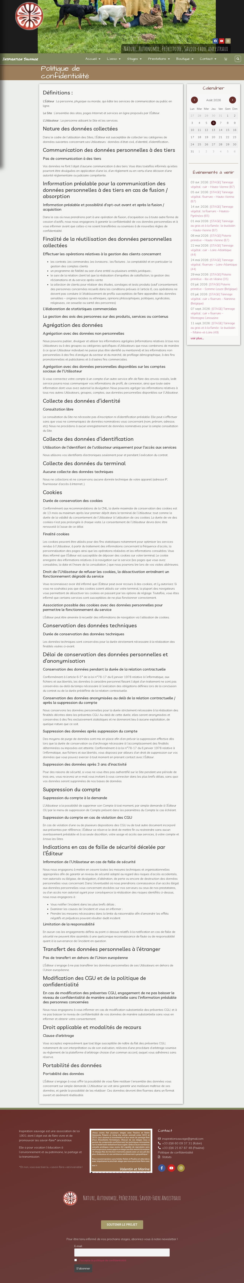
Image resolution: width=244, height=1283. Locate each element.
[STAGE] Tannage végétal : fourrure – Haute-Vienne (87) (212, 196)
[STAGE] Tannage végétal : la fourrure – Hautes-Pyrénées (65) (212, 211)
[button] (238, 59)
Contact (165, 1130)
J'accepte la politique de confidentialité (102, 1260)
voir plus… (197, 338)
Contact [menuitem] (208, 59)
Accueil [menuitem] (92, 59)
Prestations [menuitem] (159, 59)
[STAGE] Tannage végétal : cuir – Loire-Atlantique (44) (212, 249)
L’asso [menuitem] (114, 59)
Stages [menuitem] (134, 59)
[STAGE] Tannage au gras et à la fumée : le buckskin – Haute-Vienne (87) (213, 225)
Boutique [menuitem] (184, 59)
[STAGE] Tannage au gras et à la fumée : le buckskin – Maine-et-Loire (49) (213, 327)
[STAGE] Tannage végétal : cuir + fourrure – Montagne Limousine (213, 313)
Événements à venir (213, 172)
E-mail (78, 1246)
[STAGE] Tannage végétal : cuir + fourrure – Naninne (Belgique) (213, 298)
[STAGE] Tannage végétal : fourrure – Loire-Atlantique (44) (214, 264)
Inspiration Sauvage (20, 59)
